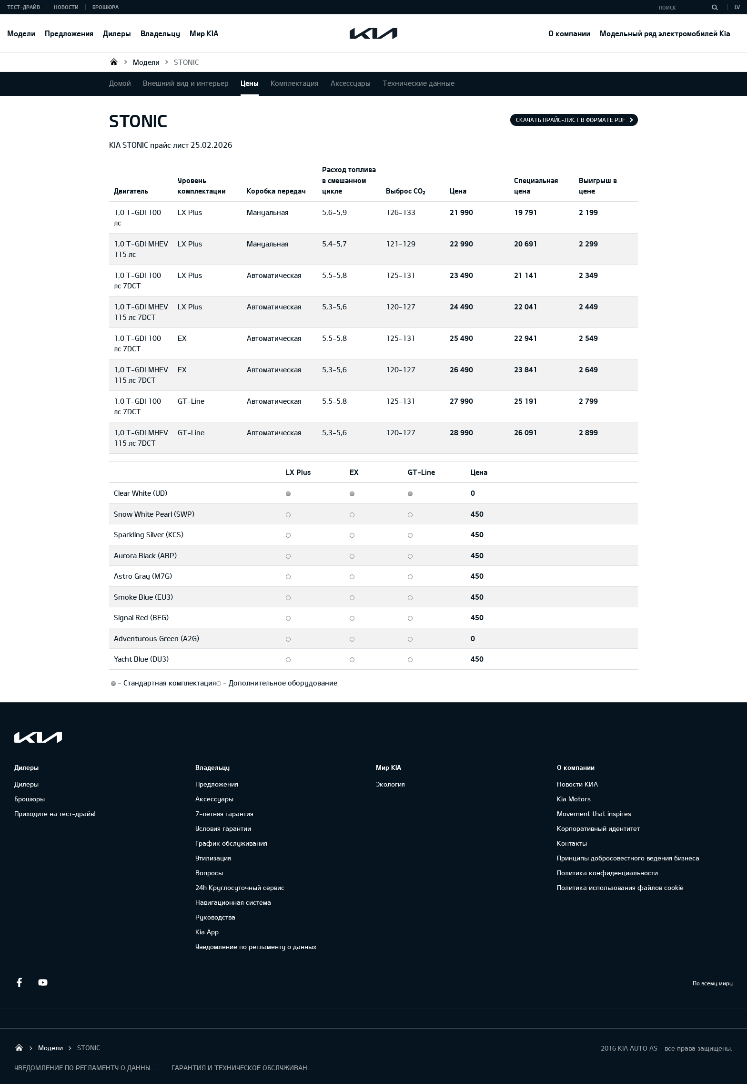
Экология (390, 784)
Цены (250, 83)
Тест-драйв (23, 7)
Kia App (207, 932)
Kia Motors (574, 799)
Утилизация (213, 858)
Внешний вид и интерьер (186, 83)
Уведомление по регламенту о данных (255, 946)
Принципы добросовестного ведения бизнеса (628, 858)
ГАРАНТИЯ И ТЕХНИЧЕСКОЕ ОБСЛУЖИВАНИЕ (243, 1068)
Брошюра (105, 7)
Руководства (215, 917)
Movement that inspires (594, 813)
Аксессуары (351, 83)
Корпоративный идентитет (598, 828)
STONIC (186, 62)
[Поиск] (714, 7)
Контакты (572, 843)
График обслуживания (231, 843)
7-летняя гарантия (224, 813)
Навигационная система (233, 902)
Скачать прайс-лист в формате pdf (571, 119)
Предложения (69, 33)
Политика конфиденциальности (607, 873)
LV (737, 7)
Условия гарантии (223, 828)
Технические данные (418, 83)
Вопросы (209, 873)
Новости (66, 7)
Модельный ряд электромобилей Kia (665, 33)
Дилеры (117, 33)
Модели (21, 33)
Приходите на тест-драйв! (55, 813)
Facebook (19, 982)
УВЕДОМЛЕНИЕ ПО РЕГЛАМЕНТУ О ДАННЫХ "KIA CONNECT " (85, 1068)
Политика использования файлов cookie (620, 887)
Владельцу (160, 33)
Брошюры (29, 799)
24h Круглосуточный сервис (239, 887)
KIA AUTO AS (114, 61)
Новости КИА (577, 784)
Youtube (43, 982)
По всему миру (713, 983)
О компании (569, 33)
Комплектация (295, 83)
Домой (120, 83)
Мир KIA (204, 33)
